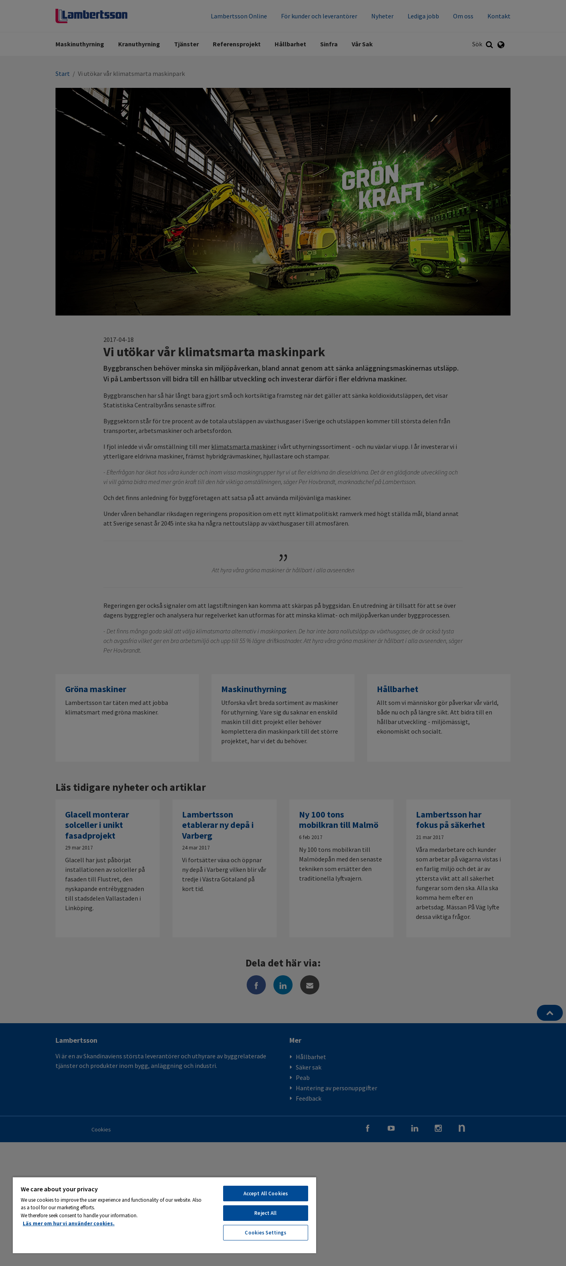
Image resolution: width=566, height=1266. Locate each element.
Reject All (265, 1213)
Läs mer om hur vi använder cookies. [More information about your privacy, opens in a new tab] (69, 1223)
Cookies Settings (265, 1232)
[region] (164, 1215)
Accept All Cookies (265, 1193)
